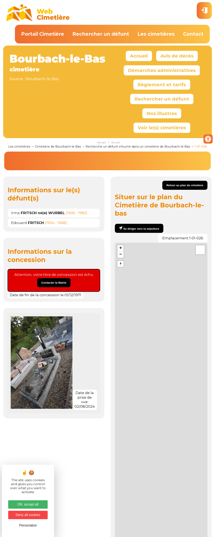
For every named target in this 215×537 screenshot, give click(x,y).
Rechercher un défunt (100, 34)
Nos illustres (162, 113)
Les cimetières (156, 34)
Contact (193, 34)
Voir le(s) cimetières (162, 127)
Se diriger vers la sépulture (141, 228)
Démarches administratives (162, 70)
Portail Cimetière (42, 34)
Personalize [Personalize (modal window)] (28, 525)
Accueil (139, 56)
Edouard (27, 223)
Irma (38, 213)
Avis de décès (177, 56)
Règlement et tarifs (162, 84)
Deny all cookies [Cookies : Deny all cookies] (28, 515)
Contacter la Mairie (53, 282)
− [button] (120, 254)
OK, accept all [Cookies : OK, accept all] (27, 504)
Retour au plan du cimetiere (184, 185)
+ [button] (120, 248)
